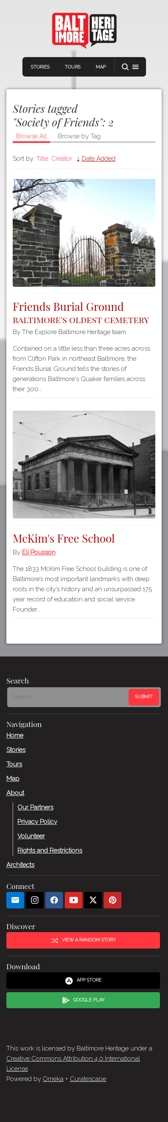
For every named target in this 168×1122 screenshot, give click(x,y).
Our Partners (35, 807)
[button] (130, 67)
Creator (61, 158)
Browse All (31, 136)
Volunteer (31, 835)
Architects (20, 864)
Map (101, 67)
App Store (83, 980)
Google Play (83, 1000)
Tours (72, 67)
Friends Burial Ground (84, 311)
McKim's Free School (64, 538)
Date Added (99, 158)
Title (42, 158)
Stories (40, 67)
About (15, 792)
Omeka (53, 1079)
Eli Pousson (38, 552)
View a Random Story (83, 940)
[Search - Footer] (69, 697)
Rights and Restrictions (49, 850)
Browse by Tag (79, 136)
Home (14, 735)
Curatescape (88, 1079)
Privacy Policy (37, 821)
